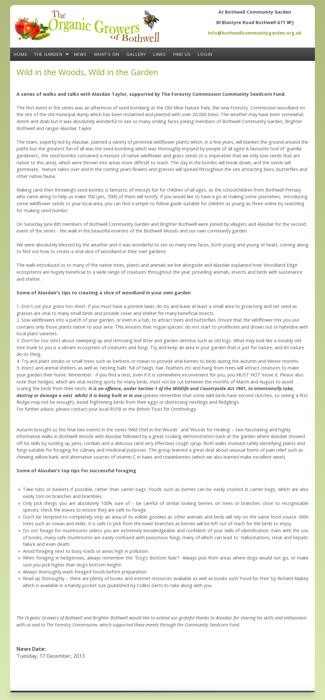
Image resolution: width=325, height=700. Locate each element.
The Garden (48, 54)
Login (205, 54)
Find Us (182, 54)
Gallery (136, 54)
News (80, 54)
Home (20, 54)
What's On (107, 54)
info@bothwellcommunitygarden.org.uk (255, 33)
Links (159, 54)
